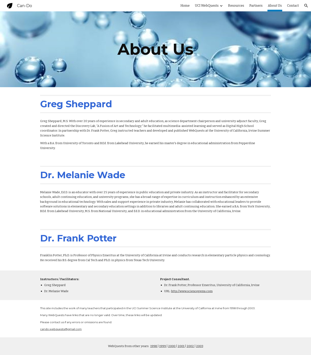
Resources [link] (236, 6)
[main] (156, 49)
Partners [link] (256, 6)
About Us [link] (275, 6)
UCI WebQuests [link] (207, 6)
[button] (306, 6)
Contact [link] (293, 6)
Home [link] (185, 6)
